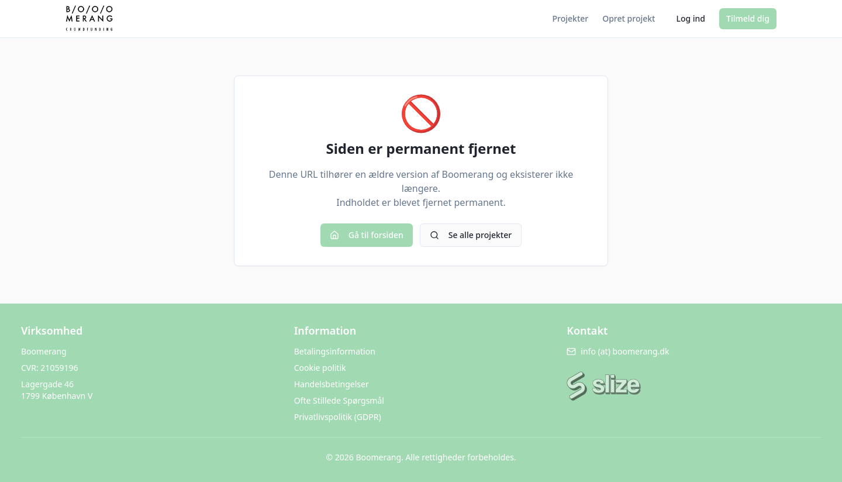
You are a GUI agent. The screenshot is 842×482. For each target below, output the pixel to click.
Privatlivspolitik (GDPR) (337, 416)
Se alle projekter (471, 234)
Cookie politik (320, 367)
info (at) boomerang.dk (618, 351)
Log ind (690, 18)
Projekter (571, 18)
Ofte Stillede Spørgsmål (339, 400)
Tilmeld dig (747, 18)
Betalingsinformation (334, 351)
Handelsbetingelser (331, 384)
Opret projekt (628, 18)
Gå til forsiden (366, 234)
